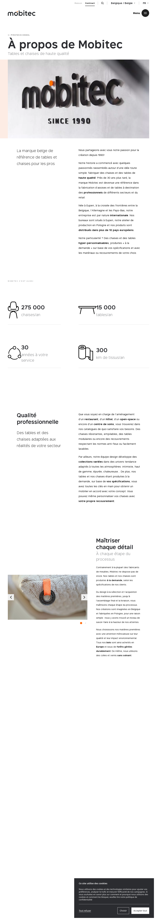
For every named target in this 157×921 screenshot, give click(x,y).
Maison (78, 3)
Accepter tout (140, 910)
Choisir (123, 910)
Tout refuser (85, 910)
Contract (90, 3)
